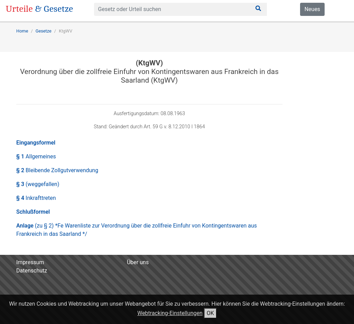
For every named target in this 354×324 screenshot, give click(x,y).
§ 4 (36, 198)
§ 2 (57, 170)
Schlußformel (33, 212)
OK (210, 313)
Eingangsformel (35, 142)
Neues (312, 9)
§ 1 (36, 156)
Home (22, 31)
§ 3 (37, 184)
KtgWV (65, 31)
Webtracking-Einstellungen (170, 313)
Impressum (30, 262)
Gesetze (44, 31)
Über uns (138, 262)
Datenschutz (31, 270)
